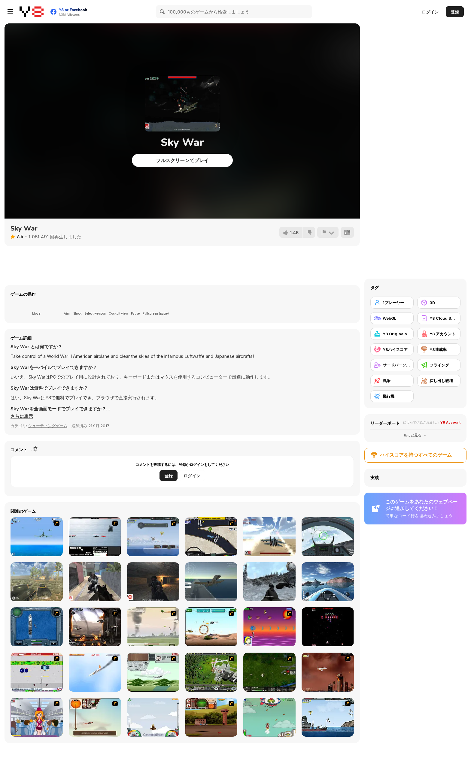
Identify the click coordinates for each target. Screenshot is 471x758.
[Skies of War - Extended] (269, 672)
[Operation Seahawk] (37, 626)
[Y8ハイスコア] (392, 349)
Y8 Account (450, 422)
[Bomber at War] (153, 536)
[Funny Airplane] (37, 717)
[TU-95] (153, 672)
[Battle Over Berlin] (153, 626)
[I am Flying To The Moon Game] (153, 717)
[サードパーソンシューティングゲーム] (392, 365)
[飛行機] (392, 396)
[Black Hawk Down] (269, 581)
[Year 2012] (328, 672)
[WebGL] (392, 318)
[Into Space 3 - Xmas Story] (269, 717)
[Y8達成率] (438, 349)
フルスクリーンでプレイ (182, 160)
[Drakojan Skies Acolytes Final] (95, 626)
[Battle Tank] (37, 581)
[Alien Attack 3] (95, 581)
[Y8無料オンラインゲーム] (31, 11)
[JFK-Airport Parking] (211, 536)
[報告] (328, 232)
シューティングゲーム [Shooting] (47, 425)
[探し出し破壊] (438, 381)
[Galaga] (328, 626)
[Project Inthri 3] (269, 626)
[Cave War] (153, 581)
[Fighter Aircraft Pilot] (211, 581)
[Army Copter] (211, 626)
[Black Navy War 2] (95, 536)
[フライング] (438, 365)
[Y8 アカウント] (438, 334)
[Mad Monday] (37, 672)
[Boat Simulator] (328, 581)
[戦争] (392, 381)
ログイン (430, 11)
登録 (455, 11)
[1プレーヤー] (392, 303)
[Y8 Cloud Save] (438, 318)
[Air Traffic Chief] (211, 672)
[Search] (162, 11)
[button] (22, 416)
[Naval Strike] (37, 536)
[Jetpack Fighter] (269, 536)
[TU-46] (95, 717)
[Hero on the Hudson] (95, 672)
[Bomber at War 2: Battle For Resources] (328, 717)
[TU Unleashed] (211, 717)
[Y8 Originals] (392, 334)
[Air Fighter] (328, 536)
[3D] (438, 303)
